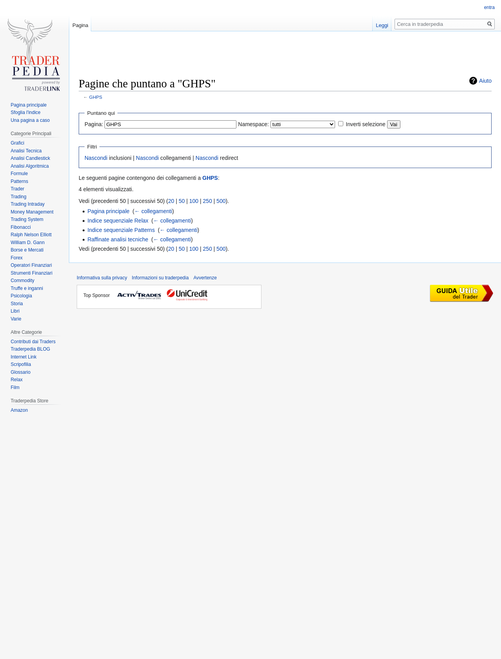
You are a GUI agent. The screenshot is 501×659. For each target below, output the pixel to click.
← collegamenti (153, 211)
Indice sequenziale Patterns (121, 230)
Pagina (80, 25)
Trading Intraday (28, 204)
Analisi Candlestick (30, 158)
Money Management (32, 212)
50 (182, 201)
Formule (19, 173)
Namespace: (253, 124)
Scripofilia (21, 364)
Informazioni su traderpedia (160, 278)
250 (207, 201)
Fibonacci (21, 227)
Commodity (22, 280)
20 (171, 201)
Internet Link (23, 357)
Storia (17, 303)
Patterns (19, 181)
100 (193, 201)
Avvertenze (205, 278)
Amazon (19, 410)
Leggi (382, 25)
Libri (15, 311)
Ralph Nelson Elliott (31, 234)
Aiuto (485, 81)
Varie (16, 319)
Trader (17, 189)
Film (15, 387)
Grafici (17, 143)
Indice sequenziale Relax (117, 220)
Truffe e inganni (27, 288)
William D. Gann (28, 242)
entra (489, 7)
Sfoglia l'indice (25, 112)
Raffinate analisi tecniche (117, 239)
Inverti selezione (366, 124)
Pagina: (94, 124)
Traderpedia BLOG (30, 349)
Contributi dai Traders (33, 341)
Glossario (21, 372)
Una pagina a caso (30, 120)
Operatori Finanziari (31, 265)
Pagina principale (108, 211)
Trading (18, 196)
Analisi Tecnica (26, 151)
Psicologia (21, 296)
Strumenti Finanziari (31, 273)
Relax (17, 379)
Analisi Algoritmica (30, 166)
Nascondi (96, 158)
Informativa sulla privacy (102, 278)
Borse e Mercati (27, 250)
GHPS (95, 97)
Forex (17, 258)
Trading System (27, 219)
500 (220, 201)
